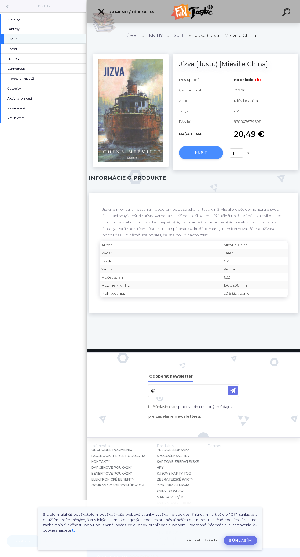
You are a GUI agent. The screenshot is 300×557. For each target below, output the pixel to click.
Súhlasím (240, 540)
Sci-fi (179, 35)
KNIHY (44, 5)
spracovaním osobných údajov (204, 406)
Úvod (132, 35)
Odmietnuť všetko (202, 540)
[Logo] (194, 11)
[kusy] (236, 153)
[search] (287, 13)
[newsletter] (233, 390)
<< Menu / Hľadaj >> (126, 12)
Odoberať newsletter (171, 376)
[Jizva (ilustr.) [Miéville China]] (131, 55)
